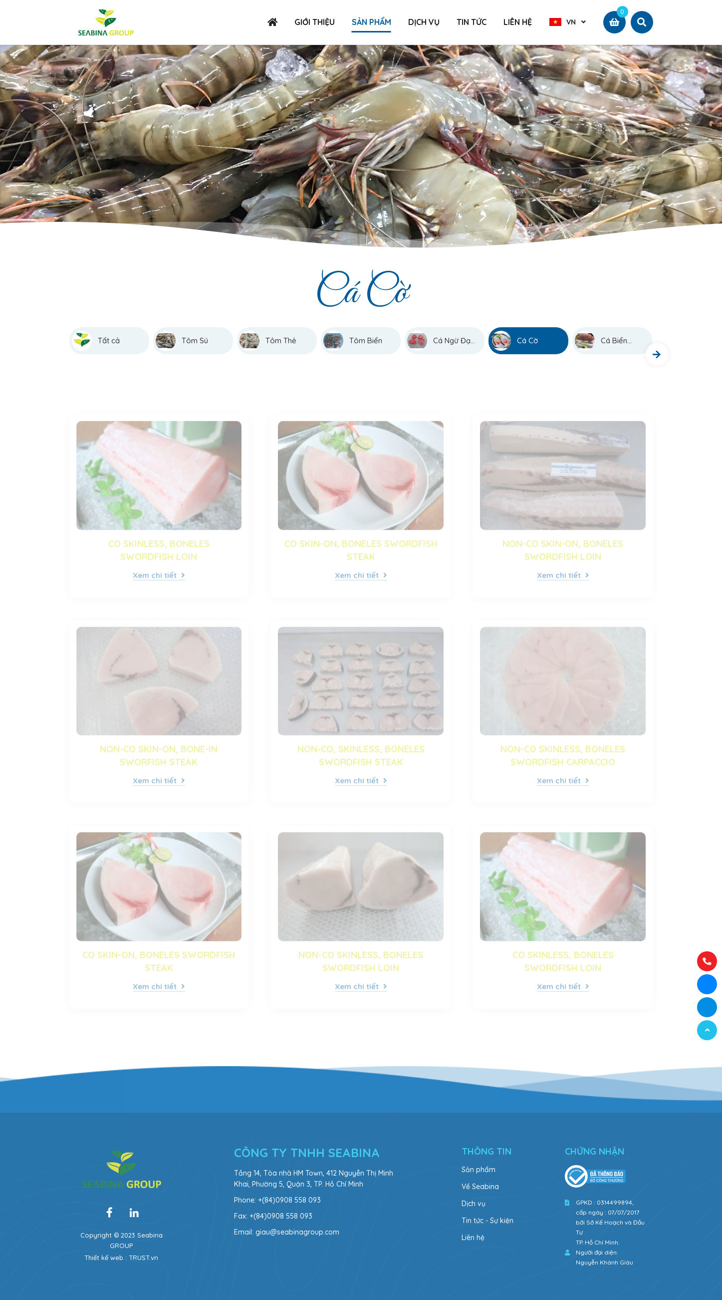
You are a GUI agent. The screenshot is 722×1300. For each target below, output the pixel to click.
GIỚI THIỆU (314, 22)
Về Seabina (480, 1186)
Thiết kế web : (105, 1258)
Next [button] (657, 354)
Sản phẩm (478, 1169)
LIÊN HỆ (517, 22)
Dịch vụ (473, 1203)
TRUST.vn (143, 1258)
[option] (361, 150)
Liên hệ (473, 1237)
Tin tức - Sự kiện (487, 1220)
